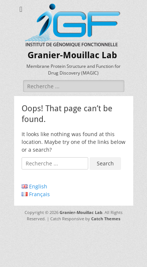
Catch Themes (105, 218)
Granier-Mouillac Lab (72, 55)
